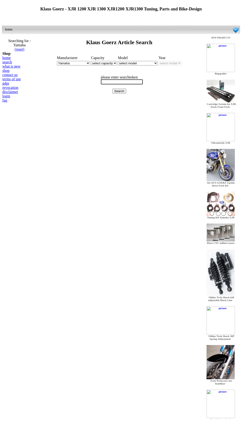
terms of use (11, 79)
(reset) (19, 49)
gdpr (5, 83)
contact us (9, 75)
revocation (10, 88)
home (6, 58)
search (7, 62)
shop (5, 71)
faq (4, 100)
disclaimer (10, 92)
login (6, 96)
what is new (11, 66)
